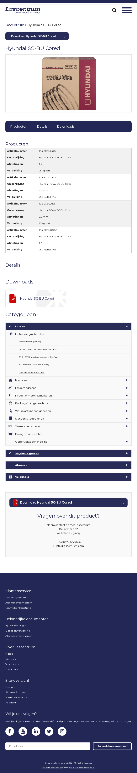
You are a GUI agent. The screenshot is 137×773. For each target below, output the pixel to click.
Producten (18, 126)
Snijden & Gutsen (14, 697)
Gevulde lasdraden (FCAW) (32, 372)
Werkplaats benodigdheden (33, 410)
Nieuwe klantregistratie (18, 608)
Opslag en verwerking (17, 631)
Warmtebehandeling (28, 426)
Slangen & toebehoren (29, 418)
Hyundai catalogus (15, 625)
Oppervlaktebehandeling (31, 441)
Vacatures (10, 664)
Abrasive (21, 465)
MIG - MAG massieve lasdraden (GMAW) (38, 357)
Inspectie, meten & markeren (33, 395)
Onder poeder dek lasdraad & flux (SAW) (38, 349)
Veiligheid (22, 476)
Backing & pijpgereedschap (32, 403)
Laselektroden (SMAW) (30, 341)
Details (42, 126)
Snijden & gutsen (27, 453)
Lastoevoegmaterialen (29, 334)
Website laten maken (52, 767)
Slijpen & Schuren (15, 692)
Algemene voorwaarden (18, 603)
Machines (21, 380)
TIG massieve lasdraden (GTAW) (34, 364)
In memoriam (13, 669)
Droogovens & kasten (28, 434)
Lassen (20, 326)
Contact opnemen (15, 597)
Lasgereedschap (25, 387)
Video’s (9, 654)
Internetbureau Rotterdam (82, 767)
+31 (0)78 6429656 (70, 541)
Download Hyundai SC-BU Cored (33, 36)
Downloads (65, 126)
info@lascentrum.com (70, 545)
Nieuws (9, 659)
